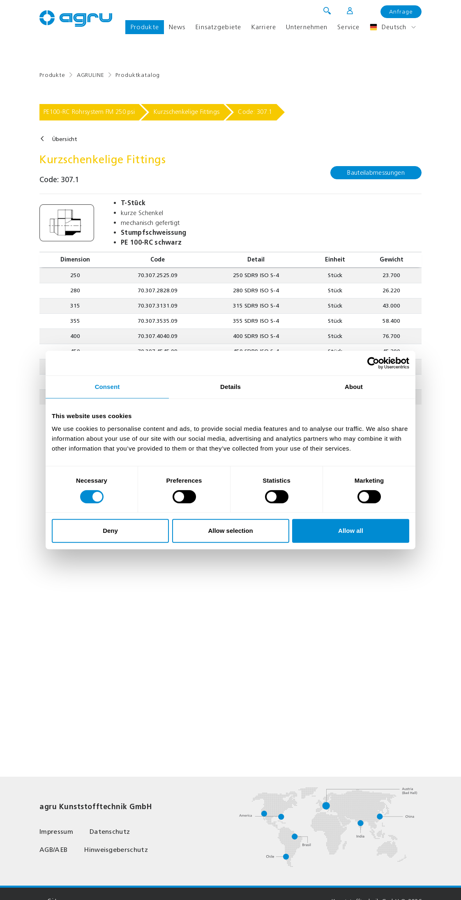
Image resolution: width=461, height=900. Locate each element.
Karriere (263, 27)
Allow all (350, 530)
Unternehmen (306, 27)
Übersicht (64, 139)
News (177, 27)
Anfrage (401, 11)
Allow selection (230, 530)
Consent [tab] (107, 386)
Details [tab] (230, 386)
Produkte (144, 27)
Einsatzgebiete (218, 27)
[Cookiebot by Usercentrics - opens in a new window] (373, 363)
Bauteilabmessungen (376, 172)
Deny (110, 530)
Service (348, 27)
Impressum (56, 831)
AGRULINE (90, 75)
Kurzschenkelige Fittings (186, 112)
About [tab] (354, 386)
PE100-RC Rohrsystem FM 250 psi (89, 112)
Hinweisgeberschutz (116, 850)
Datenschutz (110, 831)
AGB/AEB (53, 850)
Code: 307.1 (255, 112)
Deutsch (387, 27)
